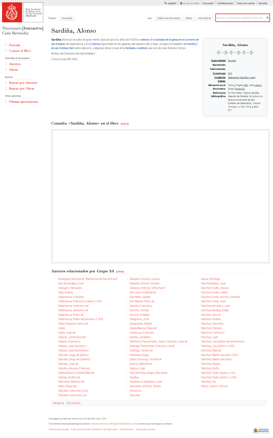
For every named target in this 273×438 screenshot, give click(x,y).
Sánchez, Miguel (210, 363)
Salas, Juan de (66, 332)
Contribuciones (225, 3)
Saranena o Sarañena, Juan (146, 381)
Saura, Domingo (210, 278)
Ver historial (204, 18)
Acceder (263, 3)
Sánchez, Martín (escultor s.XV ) (220, 354)
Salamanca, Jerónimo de (73, 310)
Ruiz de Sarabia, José (70, 283)
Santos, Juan (137, 368)
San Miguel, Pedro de (142, 301)
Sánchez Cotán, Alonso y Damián (220, 296)
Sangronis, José (139, 319)
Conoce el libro (20, 50)
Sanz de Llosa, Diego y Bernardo (148, 372)
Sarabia (134, 377)
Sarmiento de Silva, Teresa (145, 386)
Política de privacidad (59, 429)
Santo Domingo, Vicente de (145, 359)
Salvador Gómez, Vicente (144, 283)
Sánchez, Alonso (211, 314)
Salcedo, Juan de (68, 363)
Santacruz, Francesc (142, 332)
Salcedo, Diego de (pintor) (73, 354)
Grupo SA (240, 89)
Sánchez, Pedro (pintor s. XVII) (219, 377)
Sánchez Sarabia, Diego (215, 310)
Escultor (232, 60)
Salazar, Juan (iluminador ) (74, 350)
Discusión (208, 3)
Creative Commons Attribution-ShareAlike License (114, 424)
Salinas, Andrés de (69, 377)
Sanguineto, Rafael (141, 323)
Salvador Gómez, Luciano (145, 278)
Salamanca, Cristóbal (71, 296)
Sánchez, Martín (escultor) (216, 359)
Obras (13, 69)
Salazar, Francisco (69, 341)
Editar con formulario (169, 18)
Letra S (258, 85)
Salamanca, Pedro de (71, 314)
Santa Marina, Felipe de (143, 328)
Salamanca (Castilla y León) (242, 77)
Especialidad (218, 60)
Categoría (58, 403)
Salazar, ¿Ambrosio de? (72, 337)
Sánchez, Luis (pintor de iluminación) (222, 341)
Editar (189, 18)
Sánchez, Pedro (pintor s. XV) (218, 372)
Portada (14, 45)
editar (125, 123)
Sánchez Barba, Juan (213, 283)
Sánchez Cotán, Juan (213, 301)
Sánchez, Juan (209, 337)
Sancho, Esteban (140, 314)
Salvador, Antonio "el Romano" (148, 287)
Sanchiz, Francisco (141, 305)
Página (52, 18)
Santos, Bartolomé (141, 363)
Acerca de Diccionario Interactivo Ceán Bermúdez (94, 429)
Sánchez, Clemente (212, 323)
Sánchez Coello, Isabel (214, 292)
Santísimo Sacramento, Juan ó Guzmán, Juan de (158, 341)
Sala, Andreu (65, 292)
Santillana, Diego (139, 354)
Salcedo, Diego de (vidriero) (74, 359)
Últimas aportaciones (23, 101)
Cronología (219, 73)
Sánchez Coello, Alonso (215, 287)
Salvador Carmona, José (73, 390)
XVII (230, 73)
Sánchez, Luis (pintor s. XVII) (217, 345)
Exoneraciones (126, 429)
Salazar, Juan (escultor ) (72, 345)
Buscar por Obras (21, 88)
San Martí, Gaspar (140, 296)
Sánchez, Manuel (211, 350)
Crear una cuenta (246, 3)
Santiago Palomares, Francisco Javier (152, 345)
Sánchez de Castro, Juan (215, 305)
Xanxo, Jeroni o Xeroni (214, 386)
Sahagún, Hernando (70, 287)
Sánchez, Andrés (211, 319)
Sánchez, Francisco (213, 332)
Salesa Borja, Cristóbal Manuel (76, 372)
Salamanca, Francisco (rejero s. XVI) (80, 301)
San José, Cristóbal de (143, 292)
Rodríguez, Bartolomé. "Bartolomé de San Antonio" (88, 278)
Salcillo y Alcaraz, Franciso (74, 368)
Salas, (62, 328)
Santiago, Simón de (141, 350)
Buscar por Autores (23, 82)
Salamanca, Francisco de (73, 305)
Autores (76, 403)
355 (246, 85)
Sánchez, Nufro (210, 368)
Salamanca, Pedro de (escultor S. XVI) (80, 319)
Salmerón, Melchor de (71, 381)
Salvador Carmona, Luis (72, 395)
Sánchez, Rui (208, 381)
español (172, 3)
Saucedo (135, 395)
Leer (149, 18)
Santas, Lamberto (140, 337)
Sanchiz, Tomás (139, 310)
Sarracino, (136, 390)
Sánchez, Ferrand (211, 328)
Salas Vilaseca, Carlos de (73, 323)
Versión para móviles (145, 429)
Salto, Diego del (67, 386)
